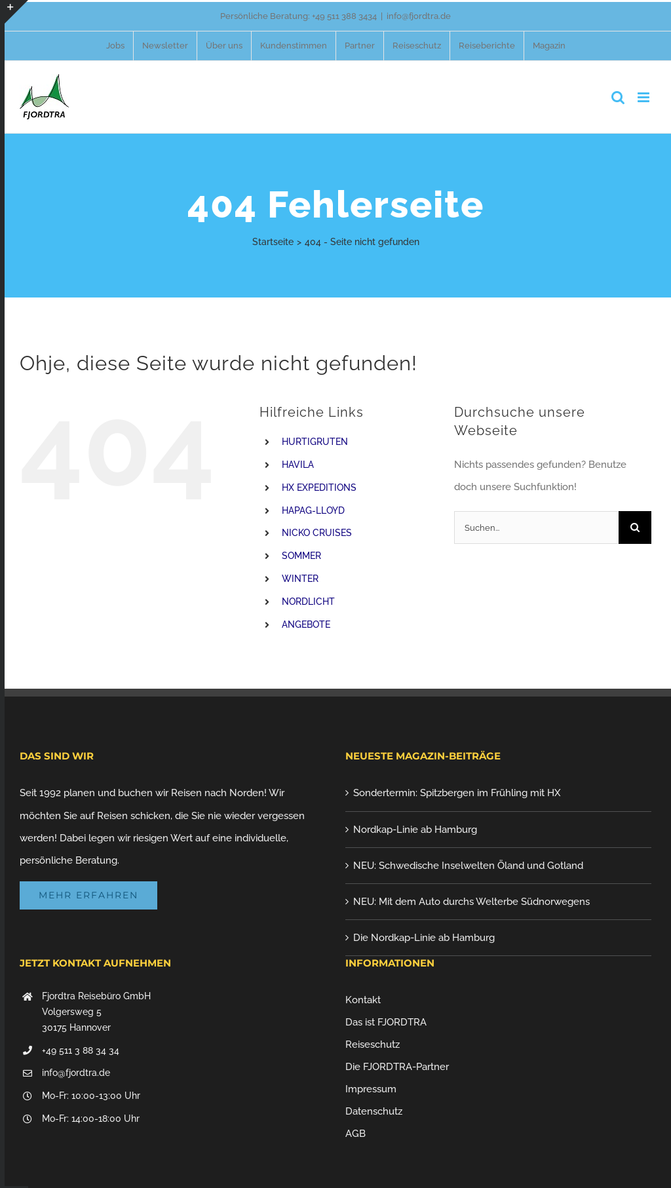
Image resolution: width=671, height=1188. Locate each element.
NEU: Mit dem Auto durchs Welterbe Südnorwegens (471, 902)
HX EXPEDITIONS (319, 487)
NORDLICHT (308, 601)
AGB (355, 1134)
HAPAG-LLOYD (313, 510)
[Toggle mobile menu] (644, 97)
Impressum (370, 1089)
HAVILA (298, 464)
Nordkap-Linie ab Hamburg (415, 829)
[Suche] (635, 527)
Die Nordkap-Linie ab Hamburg (424, 938)
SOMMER (301, 555)
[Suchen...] (536, 527)
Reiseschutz (372, 1044)
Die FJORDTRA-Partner (397, 1067)
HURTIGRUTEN (315, 441)
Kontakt (363, 1000)
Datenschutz (373, 1111)
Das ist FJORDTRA (386, 1022)
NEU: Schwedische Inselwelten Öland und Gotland (468, 866)
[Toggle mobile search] (617, 97)
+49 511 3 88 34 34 (80, 1050)
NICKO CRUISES (317, 532)
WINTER (300, 578)
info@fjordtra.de (419, 16)
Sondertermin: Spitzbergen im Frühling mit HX (457, 793)
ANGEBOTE (306, 624)
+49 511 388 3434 (344, 16)
